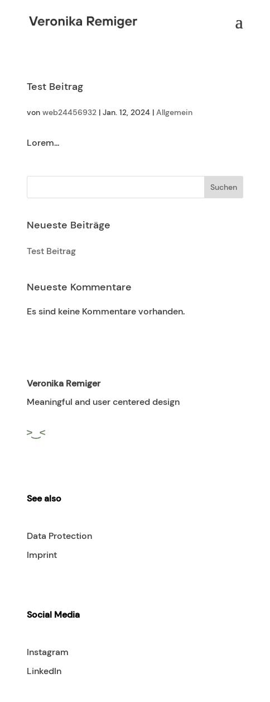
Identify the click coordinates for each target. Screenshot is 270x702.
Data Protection (59, 536)
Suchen (223, 187)
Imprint (42, 555)
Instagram (48, 652)
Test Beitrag (55, 86)
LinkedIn (44, 671)
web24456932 (69, 112)
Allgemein (174, 112)
